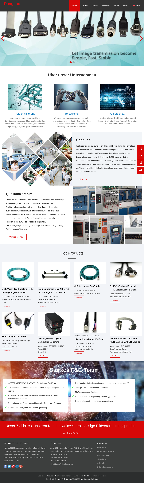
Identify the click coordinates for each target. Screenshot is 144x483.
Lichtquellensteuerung (105, 467)
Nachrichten (106, 6)
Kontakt (116, 6)
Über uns (85, 6)
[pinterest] (13, 467)
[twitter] (9, 467)
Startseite (74, 6)
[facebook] (5, 467)
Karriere (125, 6)
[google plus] (21, 467)
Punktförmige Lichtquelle (14, 336)
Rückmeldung (86, 476)
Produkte (95, 6)
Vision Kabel (101, 447)
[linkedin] (17, 467)
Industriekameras (103, 455)
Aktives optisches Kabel (105, 451)
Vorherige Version (99, 476)
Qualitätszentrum (16, 237)
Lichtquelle (101, 463)
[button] (71, 62)
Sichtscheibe (101, 459)
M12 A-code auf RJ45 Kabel (87, 286)
